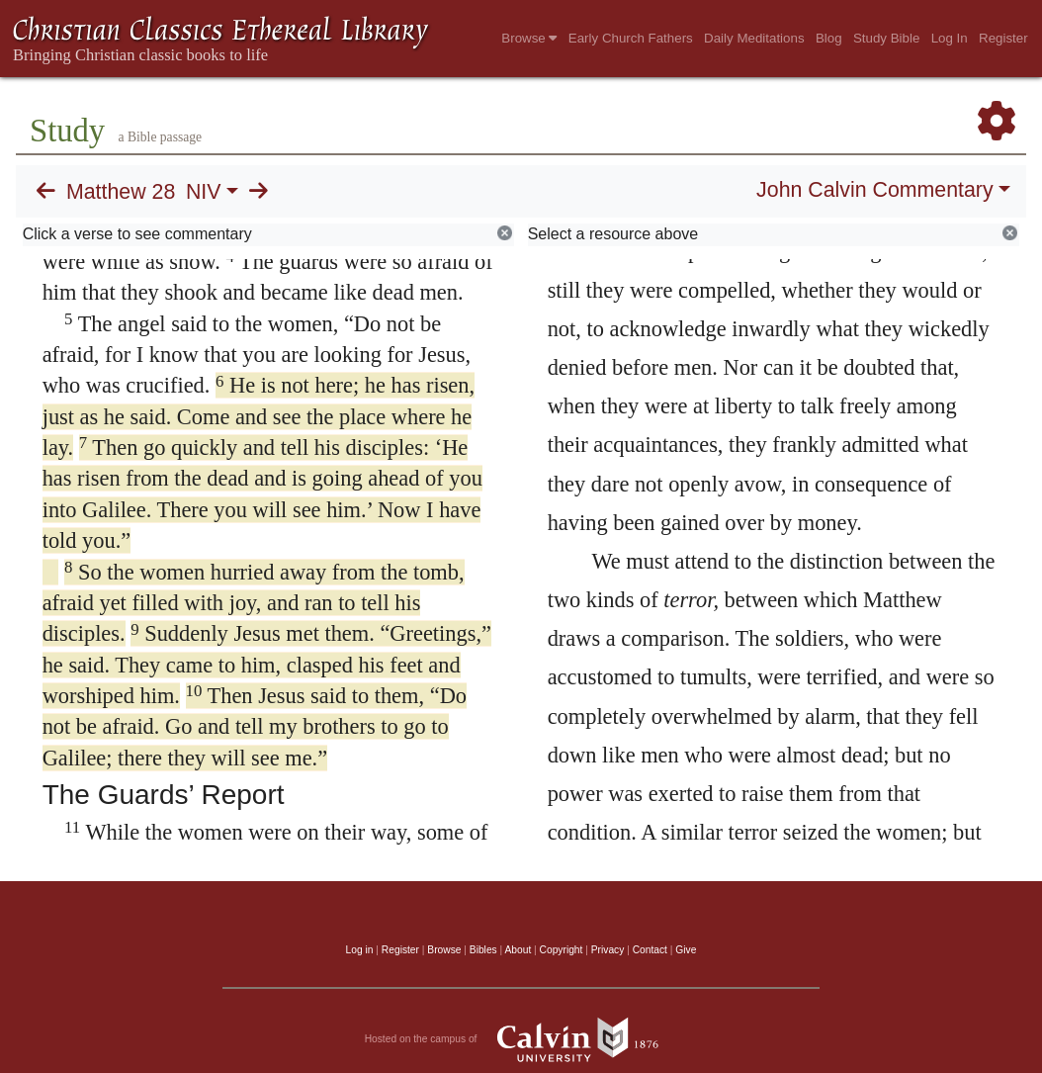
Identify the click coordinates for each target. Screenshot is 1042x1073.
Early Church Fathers (630, 38)
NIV (203, 192)
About (517, 949)
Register (1003, 38)
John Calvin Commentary (874, 190)
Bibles (483, 949)
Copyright (561, 949)
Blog (829, 38)
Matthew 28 (120, 192)
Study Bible (886, 38)
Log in (360, 949)
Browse (529, 38)
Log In (949, 38)
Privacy (608, 949)
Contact (650, 949)
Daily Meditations (754, 38)
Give (685, 949)
